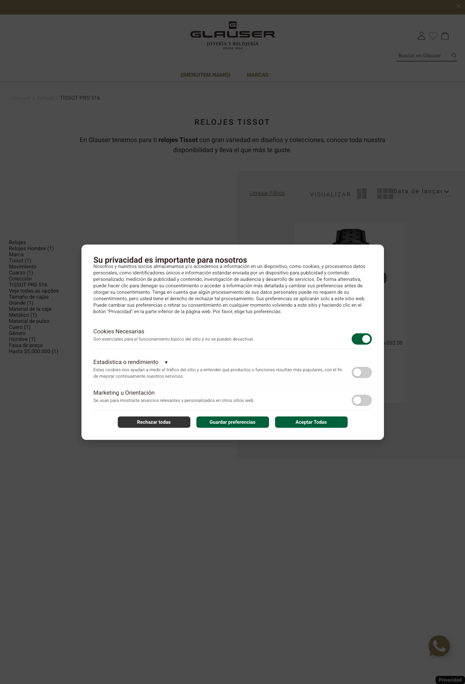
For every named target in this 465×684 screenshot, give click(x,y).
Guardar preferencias (233, 422)
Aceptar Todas (311, 422)
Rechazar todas (154, 422)
